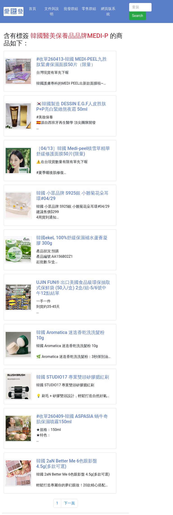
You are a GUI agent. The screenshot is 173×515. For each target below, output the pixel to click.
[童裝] (140, 7)
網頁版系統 (108, 11)
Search (137, 16)
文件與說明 (51, 11)
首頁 (35, 8)
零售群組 (89, 9)
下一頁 (69, 503)
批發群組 (71, 9)
